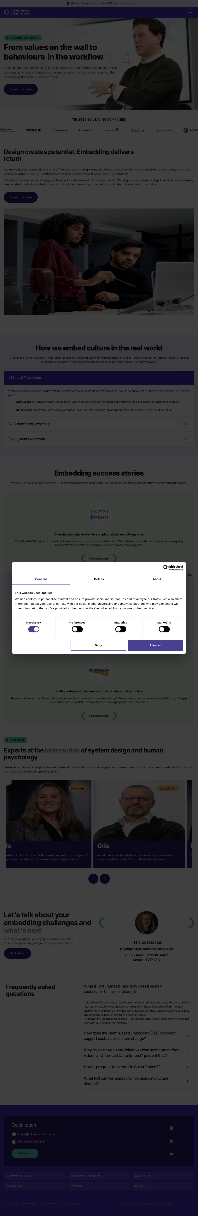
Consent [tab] (41, 579)
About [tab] (157, 579)
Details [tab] (99, 579)
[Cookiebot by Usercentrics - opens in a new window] (166, 568)
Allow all (155, 645)
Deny (98, 645)
